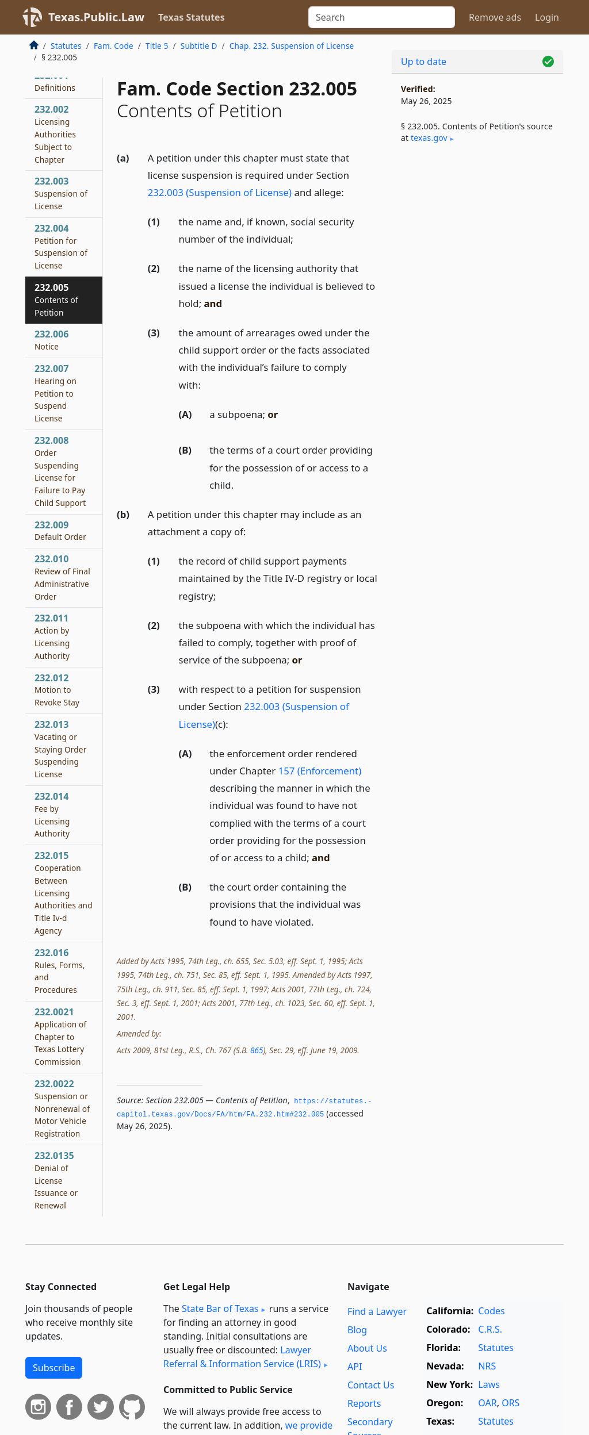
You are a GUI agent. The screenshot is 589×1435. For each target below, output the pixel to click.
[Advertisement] (477, 242)
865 (256, 1050)
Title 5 (157, 45)
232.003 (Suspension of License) (220, 192)
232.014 (52, 814)
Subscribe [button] (54, 1367)
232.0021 (60, 1036)
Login (547, 17)
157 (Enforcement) (320, 770)
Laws (489, 1384)
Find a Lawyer (377, 1311)
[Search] (381, 17)
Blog (357, 1329)
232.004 (61, 246)
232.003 (61, 193)
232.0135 (56, 1180)
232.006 (51, 340)
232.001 (55, 81)
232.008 (60, 471)
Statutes (66, 45)
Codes (491, 1310)
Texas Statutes (191, 17)
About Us (367, 1348)
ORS (510, 1402)
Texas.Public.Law (96, 17)
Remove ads (495, 17)
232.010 (62, 576)
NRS (487, 1366)
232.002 (55, 133)
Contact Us (370, 1385)
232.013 (60, 749)
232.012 (57, 690)
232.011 (52, 636)
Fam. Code (113, 45)
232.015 (64, 892)
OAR (487, 1402)
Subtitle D (199, 45)
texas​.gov (429, 137)
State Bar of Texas (220, 1308)
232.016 (60, 970)
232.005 (56, 299)
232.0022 (62, 1108)
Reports (364, 1403)
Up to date (423, 61)
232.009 (60, 531)
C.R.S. (490, 1329)
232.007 (56, 393)
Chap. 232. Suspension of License (292, 45)
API (354, 1366)
